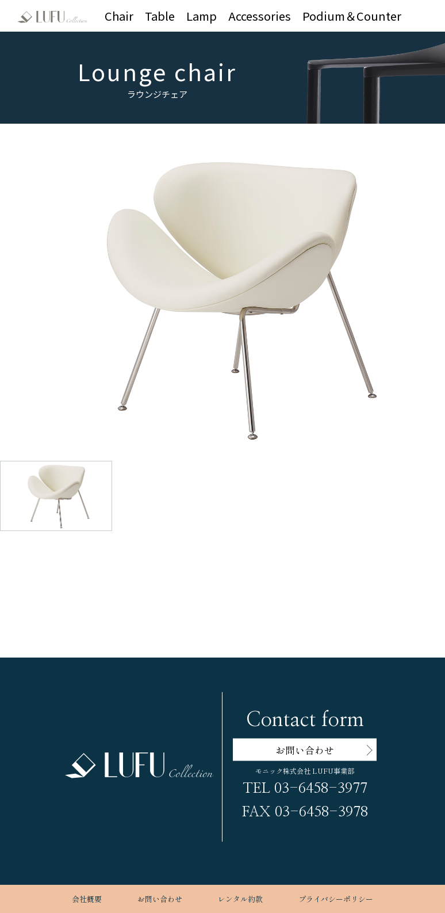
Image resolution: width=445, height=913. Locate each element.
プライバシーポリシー (335, 898)
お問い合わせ (159, 898)
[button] (231, 275)
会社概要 (87, 898)
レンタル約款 (240, 898)
